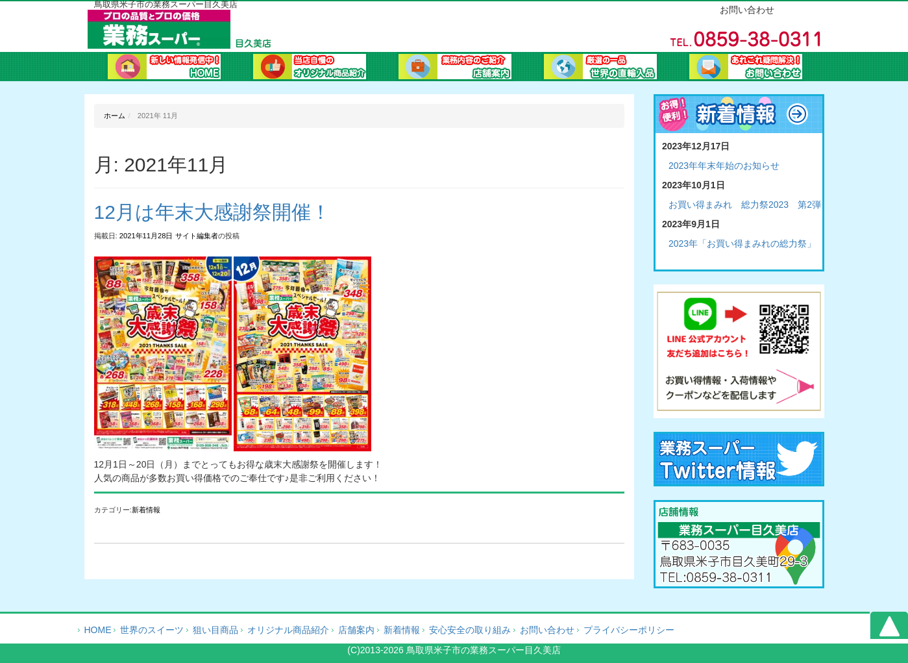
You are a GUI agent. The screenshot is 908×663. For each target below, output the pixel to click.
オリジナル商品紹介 (309, 68)
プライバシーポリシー (628, 630)
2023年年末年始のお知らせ (724, 165)
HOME (98, 630)
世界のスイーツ (152, 630)
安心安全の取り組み (470, 630)
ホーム (164, 68)
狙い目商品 (215, 630)
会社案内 (455, 68)
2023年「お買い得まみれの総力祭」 (742, 243)
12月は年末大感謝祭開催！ (212, 212)
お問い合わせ (745, 68)
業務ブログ (600, 68)
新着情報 (146, 510)
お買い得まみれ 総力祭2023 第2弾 (745, 204)
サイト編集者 (196, 236)
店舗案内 (356, 630)
